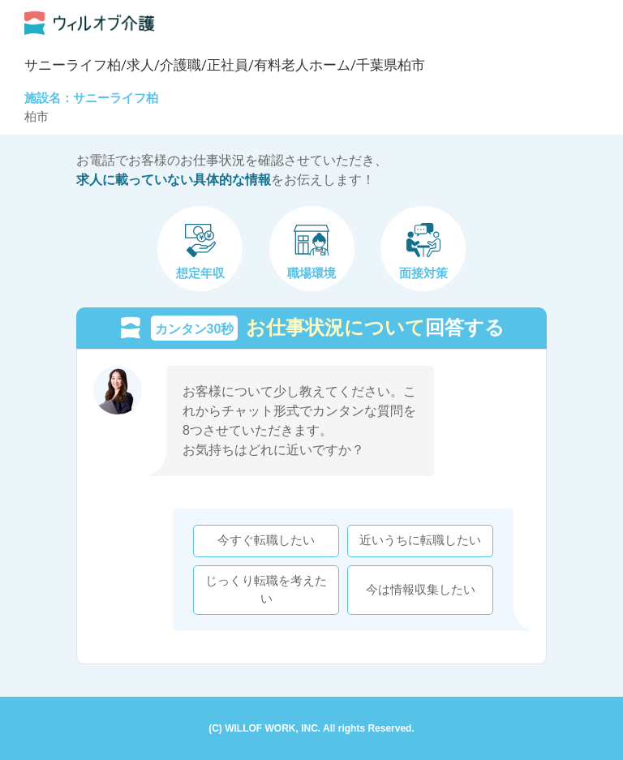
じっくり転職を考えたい (266, 589)
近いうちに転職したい (420, 540)
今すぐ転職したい (266, 540)
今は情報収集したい (420, 589)
